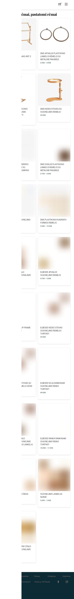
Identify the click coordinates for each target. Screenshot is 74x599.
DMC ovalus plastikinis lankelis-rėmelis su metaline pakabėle (52, 167)
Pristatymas (52, 576)
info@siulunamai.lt (24, 582)
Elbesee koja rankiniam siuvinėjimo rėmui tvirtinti (52, 386)
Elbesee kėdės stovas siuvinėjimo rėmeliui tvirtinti (51, 330)
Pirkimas (37, 576)
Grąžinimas (66, 576)
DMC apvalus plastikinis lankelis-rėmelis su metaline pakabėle (52, 56)
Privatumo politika (22, 576)
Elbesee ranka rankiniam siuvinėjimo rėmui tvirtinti (53, 441)
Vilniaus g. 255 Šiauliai (42, 582)
